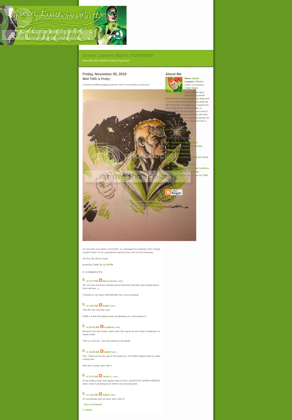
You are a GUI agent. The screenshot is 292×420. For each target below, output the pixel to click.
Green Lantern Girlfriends (185, 171)
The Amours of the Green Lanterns (190, 168)
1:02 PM (93, 394)
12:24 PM (108, 264)
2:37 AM (93, 376)
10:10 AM (94, 327)
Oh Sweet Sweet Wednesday (187, 146)
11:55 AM (94, 352)
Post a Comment (93, 404)
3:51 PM (93, 305)
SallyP (106, 305)
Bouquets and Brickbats (185, 142)
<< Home (87, 409)
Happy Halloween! (181, 153)
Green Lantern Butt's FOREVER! (118, 55)
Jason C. (107, 376)
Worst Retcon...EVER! (183, 164)
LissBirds (109, 327)
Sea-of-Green (110, 281)
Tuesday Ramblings (182, 149)
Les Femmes (178, 182)
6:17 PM (93, 281)
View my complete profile (179, 129)
